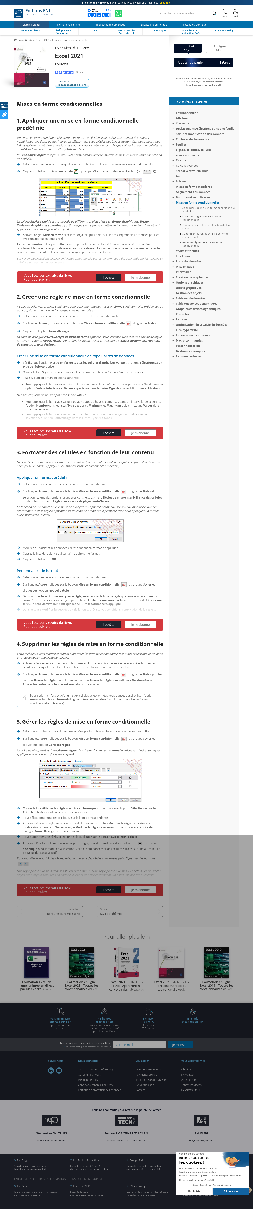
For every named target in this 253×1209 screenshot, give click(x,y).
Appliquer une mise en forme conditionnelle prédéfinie (208, 209)
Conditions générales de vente (96, 1084)
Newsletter (187, 1074)
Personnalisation (188, 346)
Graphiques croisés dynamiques (198, 309)
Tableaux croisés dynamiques (196, 303)
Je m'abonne (140, 277)
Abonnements (189, 1079)
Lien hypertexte (187, 330)
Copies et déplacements (192, 139)
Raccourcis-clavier (188, 356)
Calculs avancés (187, 165)
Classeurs (182, 123)
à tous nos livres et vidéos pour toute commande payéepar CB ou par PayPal (105, 1025)
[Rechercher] (214, 13)
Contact (140, 1090)
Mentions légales (88, 1079)
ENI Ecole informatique (86, 1160)
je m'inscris (180, 1045)
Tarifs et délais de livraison (151, 1079)
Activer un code (145, 1084)
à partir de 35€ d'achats (148, 1023)
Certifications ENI (196, 1186)
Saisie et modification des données (200, 134)
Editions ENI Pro (82, 1186)
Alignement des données (193, 192)
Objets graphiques (189, 288)
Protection (183, 314)
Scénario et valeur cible (192, 171)
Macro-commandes (189, 340)
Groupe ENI (136, 1160)
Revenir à (72, 83)
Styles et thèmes (111, 914)
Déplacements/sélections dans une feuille (205, 128)
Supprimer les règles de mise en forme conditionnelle (205, 235)
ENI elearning (137, 1186)
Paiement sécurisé (146, 1074)
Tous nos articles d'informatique (97, 1069)
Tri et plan (183, 256)
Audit (180, 176)
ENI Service (23, 1186)
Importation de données (193, 335)
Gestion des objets (189, 293)
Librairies (186, 1069)
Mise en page (185, 266)
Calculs (181, 160)
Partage (181, 319)
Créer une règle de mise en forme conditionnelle (202, 218)
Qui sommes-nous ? (89, 1074)
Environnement (187, 113)
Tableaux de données (190, 298)
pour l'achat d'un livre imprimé (60, 1023)
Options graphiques (190, 282)
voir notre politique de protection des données (88, 1046)
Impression (184, 272)
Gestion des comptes (190, 351)
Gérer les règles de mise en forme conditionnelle (202, 244)
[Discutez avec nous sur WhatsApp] (118, 13)
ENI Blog (22, 1160)
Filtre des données (188, 261)
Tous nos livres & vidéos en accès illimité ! (126, 2)
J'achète (108, 277)
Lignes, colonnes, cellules (193, 150)
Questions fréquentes (148, 1069)
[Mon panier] (225, 13)
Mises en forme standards (194, 186)
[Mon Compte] (236, 13)
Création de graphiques (192, 277)
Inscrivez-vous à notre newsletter (85, 1044)
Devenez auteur (190, 1090)
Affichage (182, 118)
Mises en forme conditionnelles (198, 202)
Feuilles (181, 144)
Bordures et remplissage (63, 914)
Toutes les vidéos (191, 1084)
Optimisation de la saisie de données (201, 324)
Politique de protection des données (99, 1090)
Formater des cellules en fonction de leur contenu (206, 226)
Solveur (181, 181)
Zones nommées (187, 155)
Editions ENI (33, 13)
